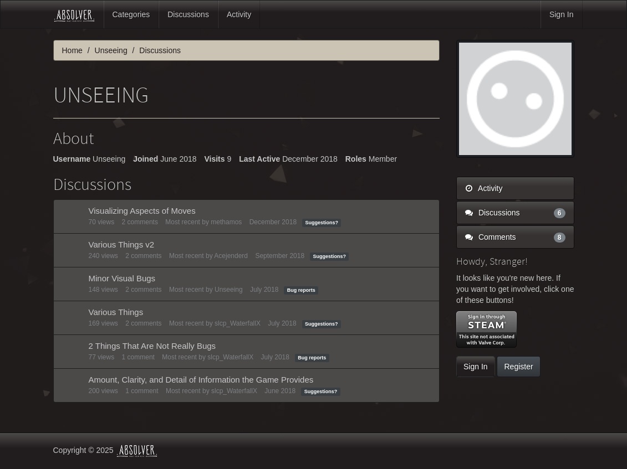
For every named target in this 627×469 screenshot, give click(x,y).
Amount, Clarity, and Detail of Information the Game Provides (201, 379)
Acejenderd (231, 256)
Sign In (561, 14)
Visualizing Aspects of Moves (142, 210)
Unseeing (229, 289)
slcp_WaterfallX (238, 323)
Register (518, 366)
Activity (239, 14)
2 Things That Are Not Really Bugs (152, 346)
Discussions (188, 14)
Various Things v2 (122, 244)
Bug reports (301, 290)
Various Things (116, 312)
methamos (226, 222)
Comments (515, 237)
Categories (131, 14)
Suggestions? (321, 222)
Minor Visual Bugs (122, 278)
